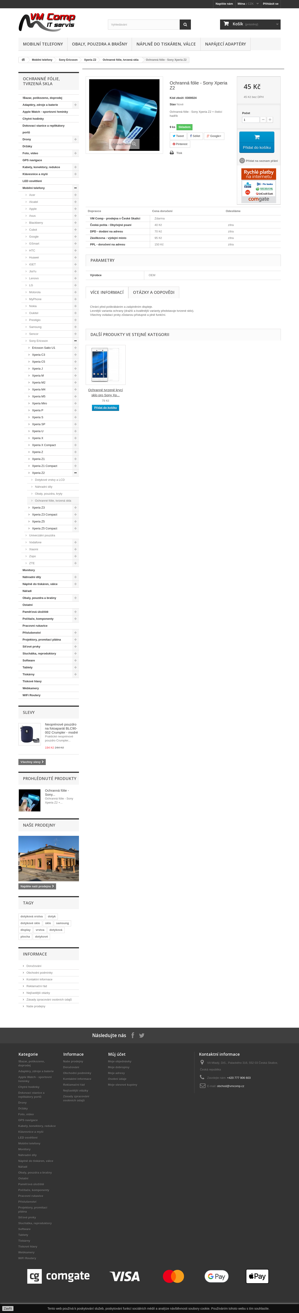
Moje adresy (116, 1073)
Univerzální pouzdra (41, 535)
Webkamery (31, 688)
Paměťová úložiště (35, 611)
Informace (35, 954)
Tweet (178, 136)
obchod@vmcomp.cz (230, 1086)
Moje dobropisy (119, 1067)
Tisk (179, 153)
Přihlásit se (270, 3)
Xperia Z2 (90, 59)
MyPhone (35, 299)
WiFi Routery (32, 695)
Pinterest (180, 144)
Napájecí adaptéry (225, 44)
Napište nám (224, 3)
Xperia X (37, 438)
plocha (25, 936)
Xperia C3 (38, 354)
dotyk (52, 916)
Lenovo (33, 278)
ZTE (31, 563)
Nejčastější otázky (38, 992)
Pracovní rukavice (35, 625)
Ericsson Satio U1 (43, 347)
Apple (32, 208)
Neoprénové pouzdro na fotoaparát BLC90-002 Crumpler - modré (61, 728)
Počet (246, 113)
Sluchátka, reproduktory (39, 653)
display (26, 930)
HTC (31, 250)
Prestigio (34, 320)
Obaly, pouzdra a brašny (99, 44)
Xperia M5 (38, 396)
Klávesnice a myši (35, 174)
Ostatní (28, 605)
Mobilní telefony (43, 44)
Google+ (214, 136)
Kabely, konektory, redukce (41, 167)
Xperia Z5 (38, 521)
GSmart (33, 243)
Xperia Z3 (38, 507)
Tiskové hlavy (32, 681)
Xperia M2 (38, 382)
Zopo (32, 556)
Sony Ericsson (68, 59)
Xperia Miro (39, 403)
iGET (32, 264)
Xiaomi (33, 549)
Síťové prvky (31, 646)
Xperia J (37, 368)
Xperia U (37, 431)
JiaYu (32, 271)
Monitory (29, 570)
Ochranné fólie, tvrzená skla (120, 59)
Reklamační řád (36, 986)
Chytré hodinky (33, 118)
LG (30, 285)
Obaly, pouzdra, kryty (48, 493)
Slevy (29, 712)
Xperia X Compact (43, 445)
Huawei (33, 257)
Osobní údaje (117, 1079)
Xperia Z (37, 452)
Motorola (34, 292)
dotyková (56, 930)
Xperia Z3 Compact (44, 514)
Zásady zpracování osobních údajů (49, 999)
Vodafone (35, 542)
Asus (32, 215)
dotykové (41, 936)
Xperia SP (38, 424)
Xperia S (37, 417)
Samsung (35, 327)
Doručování (33, 966)
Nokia (32, 306)
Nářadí (27, 591)
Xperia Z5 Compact (44, 528)
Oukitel (33, 313)
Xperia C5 (38, 361)
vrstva (40, 930)
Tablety (28, 667)
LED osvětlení (32, 181)
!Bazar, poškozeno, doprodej (42, 98)
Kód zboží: (177, 98)
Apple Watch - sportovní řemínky (45, 111)
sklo (48, 923)
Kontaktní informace (39, 979)
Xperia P (37, 410)
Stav (173, 104)
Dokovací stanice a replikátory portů (44, 129)
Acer (31, 195)
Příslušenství (32, 632)
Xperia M (37, 375)
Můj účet (117, 1054)
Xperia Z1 (38, 459)
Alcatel (33, 202)
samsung (62, 923)
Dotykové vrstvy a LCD (49, 479)
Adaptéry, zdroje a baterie (40, 104)
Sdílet (195, 136)
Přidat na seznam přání (261, 161)
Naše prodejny (39, 825)
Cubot (32, 229)
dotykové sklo (30, 923)
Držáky (27, 146)
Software (29, 660)
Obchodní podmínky (39, 972)
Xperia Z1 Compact (44, 466)
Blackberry (35, 222)
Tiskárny (29, 674)
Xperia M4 (38, 389)
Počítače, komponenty (38, 618)
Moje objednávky (120, 1061)
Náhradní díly (43, 486)
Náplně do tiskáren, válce (166, 44)
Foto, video (30, 153)
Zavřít (8, 1308)
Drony (27, 139)
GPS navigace (32, 160)
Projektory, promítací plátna (42, 639)
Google (33, 236)
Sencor (33, 334)
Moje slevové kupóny (122, 1084)
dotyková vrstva (32, 916)
